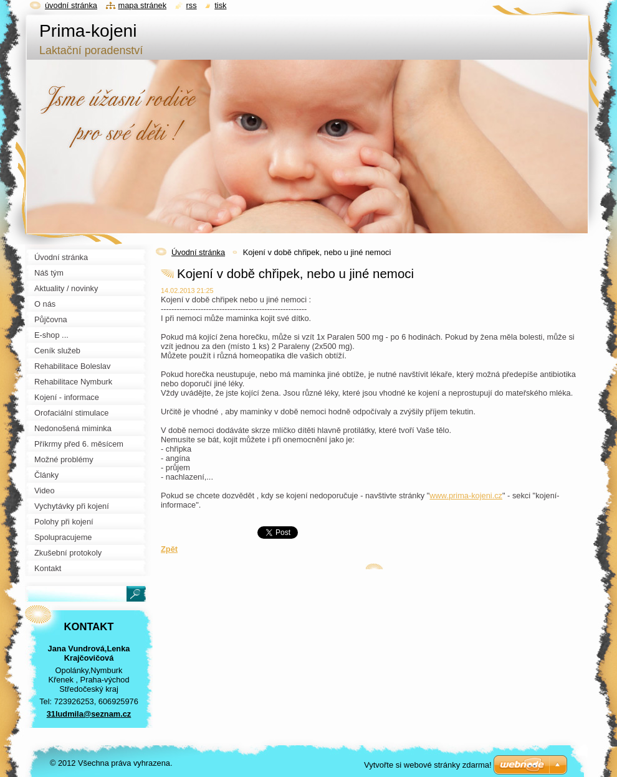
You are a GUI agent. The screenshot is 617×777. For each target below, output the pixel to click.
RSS (191, 5)
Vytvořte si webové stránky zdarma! (428, 765)
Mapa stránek (142, 5)
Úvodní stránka (198, 252)
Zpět (169, 549)
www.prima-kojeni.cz (465, 495)
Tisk (220, 5)
